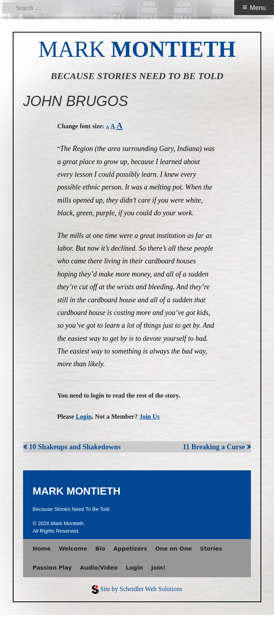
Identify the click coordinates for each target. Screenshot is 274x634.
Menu (258, 7)
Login (84, 416)
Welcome (73, 548)
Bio (100, 548)
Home (42, 548)
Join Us (149, 416)
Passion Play (52, 567)
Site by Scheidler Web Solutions (141, 589)
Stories (211, 548)
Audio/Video (99, 567)
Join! (158, 567)
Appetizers (130, 548)
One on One (173, 548)
